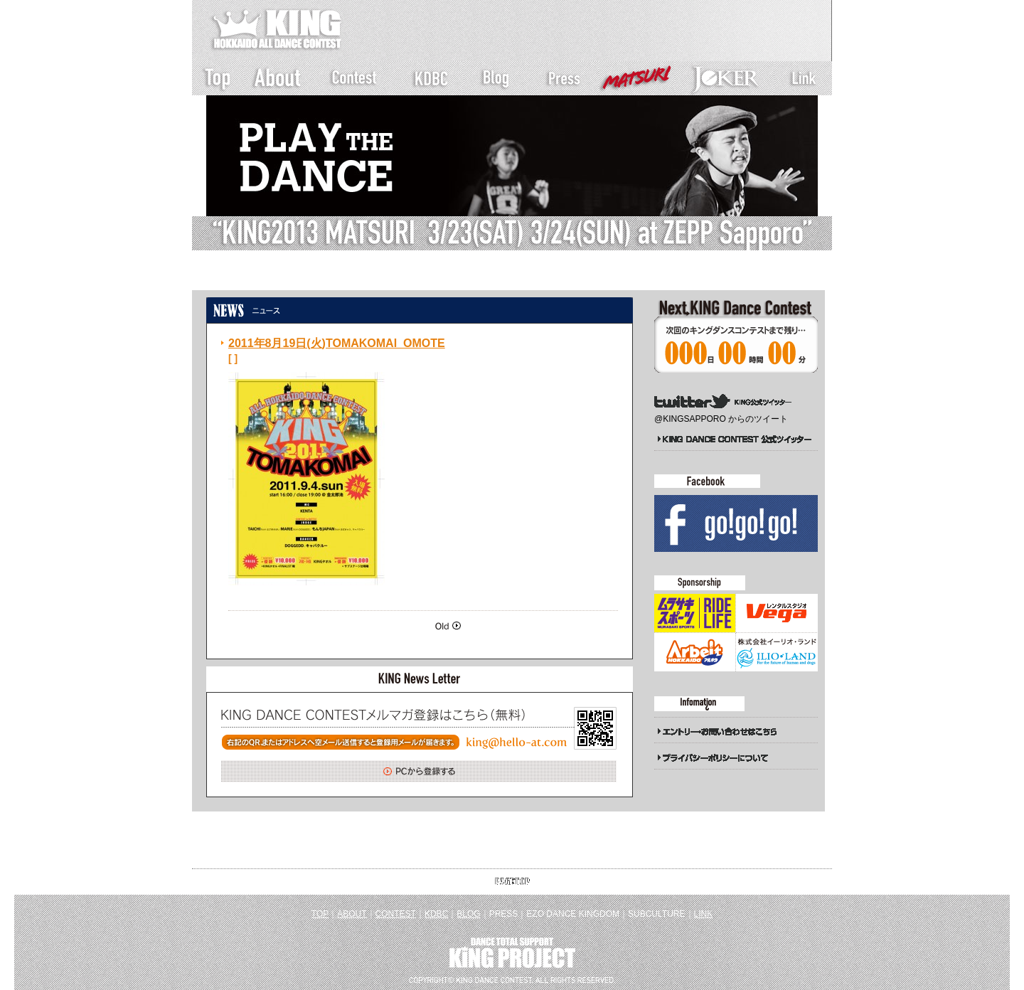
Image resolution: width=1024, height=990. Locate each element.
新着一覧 (299, 277)
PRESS (503, 914)
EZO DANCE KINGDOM (572, 914)
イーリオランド (776, 652)
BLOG (468, 914)
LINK (703, 914)
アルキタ (694, 652)
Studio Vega (776, 613)
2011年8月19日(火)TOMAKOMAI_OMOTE (336, 343)
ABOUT (351, 914)
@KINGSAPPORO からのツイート (721, 419)
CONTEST (395, 914)
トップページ (239, 277)
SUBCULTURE (656, 914)
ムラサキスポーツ (694, 613)
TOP (320, 914)
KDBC (436, 914)
